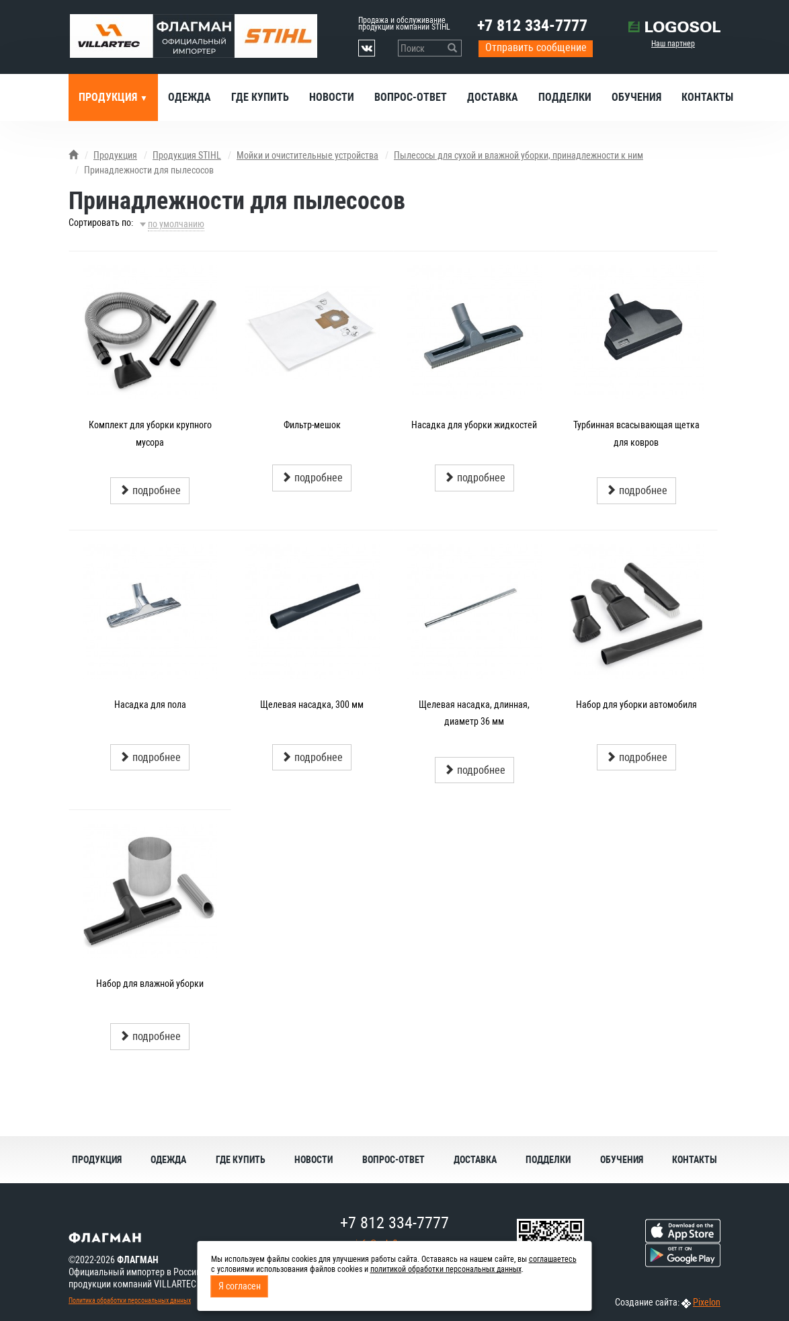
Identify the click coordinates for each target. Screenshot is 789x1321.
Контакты (707, 97)
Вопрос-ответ (410, 97)
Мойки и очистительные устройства (307, 155)
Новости (331, 97)
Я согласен (239, 1286)
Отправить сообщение (536, 47)
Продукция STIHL (187, 155)
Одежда (189, 97)
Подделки (564, 97)
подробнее (150, 490)
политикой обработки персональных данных (446, 1269)
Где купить (260, 97)
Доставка (492, 97)
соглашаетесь (553, 1259)
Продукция (109, 97)
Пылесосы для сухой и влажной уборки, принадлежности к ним (518, 155)
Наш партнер (673, 43)
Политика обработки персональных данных (130, 1300)
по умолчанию (176, 223)
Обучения (636, 97)
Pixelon (706, 1302)
